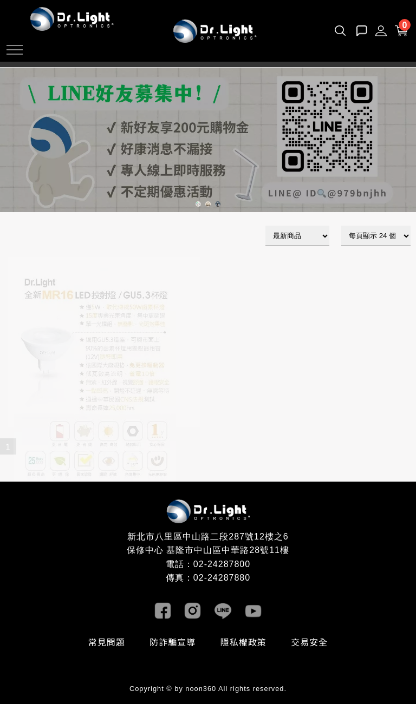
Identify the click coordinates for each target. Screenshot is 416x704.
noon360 (200, 689)
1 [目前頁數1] (8, 447)
